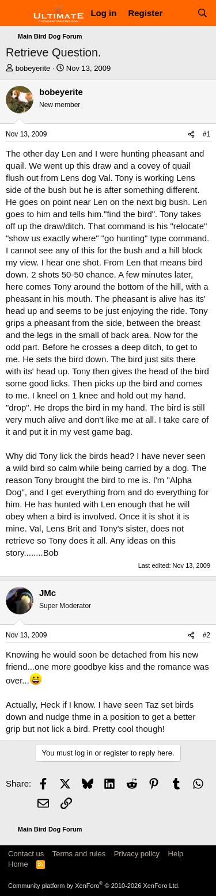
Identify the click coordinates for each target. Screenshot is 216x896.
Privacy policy (137, 853)
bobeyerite (33, 68)
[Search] (202, 13)
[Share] (191, 134)
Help (176, 853)
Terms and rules (78, 853)
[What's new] (179, 13)
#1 (206, 134)
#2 (206, 635)
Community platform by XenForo (94, 885)
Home (18, 864)
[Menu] (15, 13)
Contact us (26, 853)
